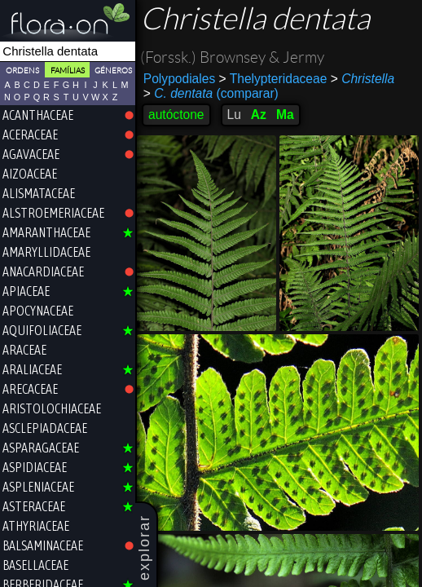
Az (258, 114)
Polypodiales (179, 79)
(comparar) (211, 93)
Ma (285, 114)
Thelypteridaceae (273, 79)
